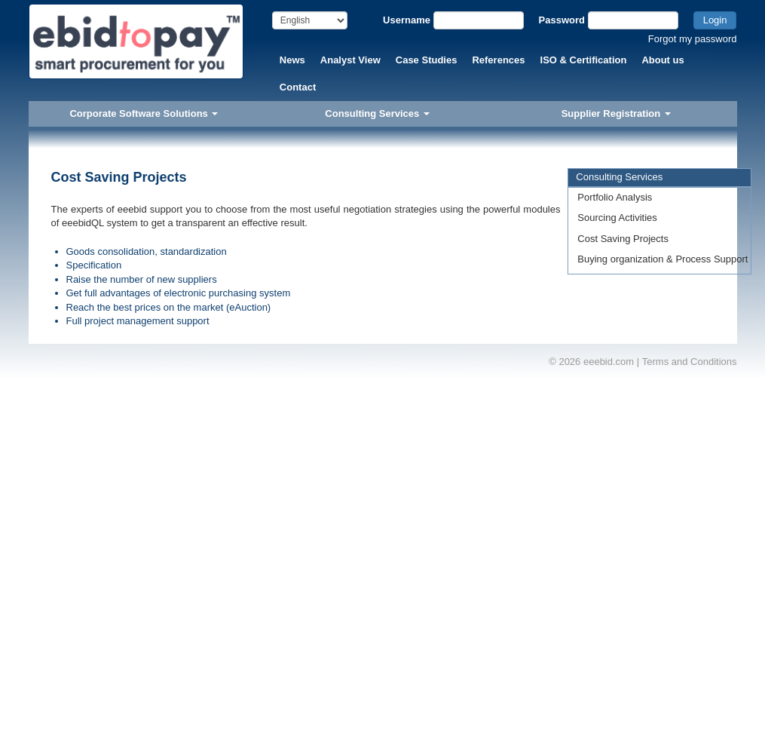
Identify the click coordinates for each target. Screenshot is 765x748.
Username (406, 20)
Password (562, 20)
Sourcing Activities (617, 217)
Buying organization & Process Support (662, 259)
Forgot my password (692, 38)
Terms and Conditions (689, 361)
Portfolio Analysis (614, 197)
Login (715, 20)
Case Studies (426, 60)
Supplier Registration (616, 113)
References (498, 60)
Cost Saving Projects (623, 238)
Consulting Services (377, 113)
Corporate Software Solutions (143, 113)
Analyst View (350, 60)
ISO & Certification (583, 60)
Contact (298, 87)
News (292, 60)
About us (662, 60)
